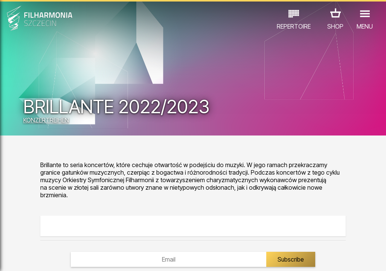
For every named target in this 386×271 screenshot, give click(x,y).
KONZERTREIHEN (46, 120)
